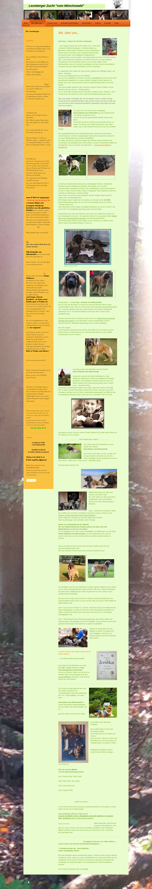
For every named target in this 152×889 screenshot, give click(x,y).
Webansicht (120, 884)
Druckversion (34, 882)
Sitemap (44, 882)
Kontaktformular (32, 468)
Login (122, 882)
